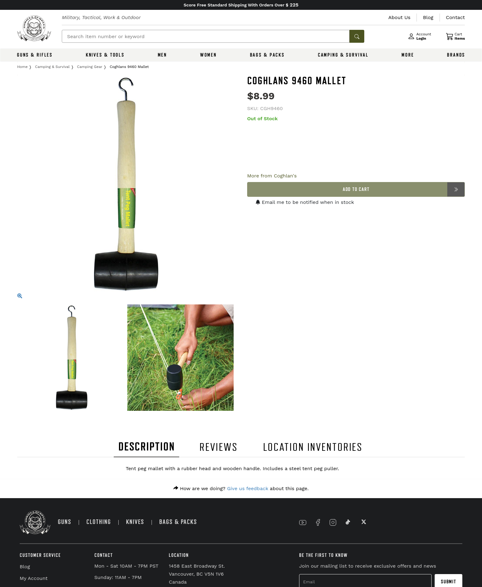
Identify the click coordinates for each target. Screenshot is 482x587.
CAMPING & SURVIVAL (343, 55)
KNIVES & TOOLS (105, 55)
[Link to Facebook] (318, 522)
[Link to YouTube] (302, 522)
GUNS (64, 522)
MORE (407, 55)
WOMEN (208, 55)
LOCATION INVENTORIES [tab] (313, 447)
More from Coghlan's (272, 176)
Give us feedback (247, 488)
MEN (162, 55)
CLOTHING (98, 522)
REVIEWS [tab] (219, 447)
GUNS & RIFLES (35, 55)
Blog (25, 566)
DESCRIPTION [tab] (146, 447)
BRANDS (456, 55)
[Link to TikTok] (348, 522)
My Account (34, 578)
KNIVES (135, 522)
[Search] (206, 36)
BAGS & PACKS (267, 55)
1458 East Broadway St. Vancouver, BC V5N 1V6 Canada (197, 574)
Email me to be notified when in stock (305, 202)
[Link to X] (363, 522)
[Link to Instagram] (333, 522)
